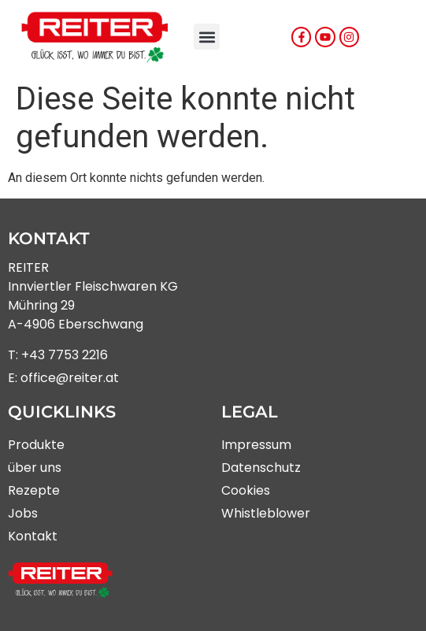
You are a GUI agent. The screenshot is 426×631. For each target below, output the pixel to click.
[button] (207, 37)
